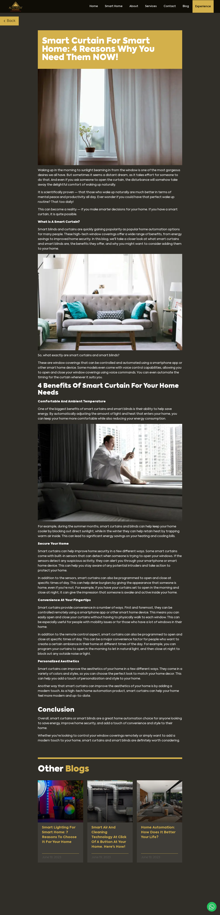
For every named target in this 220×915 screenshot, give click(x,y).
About (133, 6)
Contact (170, 6)
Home (94, 6)
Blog (186, 6)
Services (151, 6)
